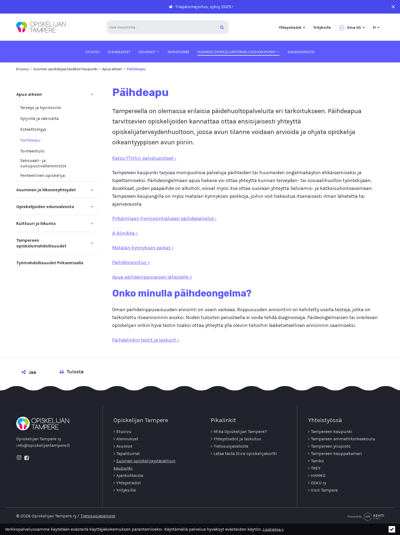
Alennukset (127, 438)
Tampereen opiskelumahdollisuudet (41, 243)
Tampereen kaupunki (331, 431)
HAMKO (318, 475)
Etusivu (22, 69)
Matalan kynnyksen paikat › (142, 248)
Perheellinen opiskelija (42, 175)
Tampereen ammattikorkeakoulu (343, 438)
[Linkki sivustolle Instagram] (19, 458)
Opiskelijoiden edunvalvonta (45, 206)
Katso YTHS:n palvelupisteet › (144, 158)
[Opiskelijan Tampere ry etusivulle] (41, 27)
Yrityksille (126, 490)
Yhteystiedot (128, 482)
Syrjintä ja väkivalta (39, 118)
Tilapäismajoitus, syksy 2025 (203, 6)
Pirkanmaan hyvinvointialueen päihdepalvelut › (164, 219)
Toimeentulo (32, 151)
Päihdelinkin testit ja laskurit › (145, 340)
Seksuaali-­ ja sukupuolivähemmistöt (43, 163)
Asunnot (124, 446)
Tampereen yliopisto (331, 446)
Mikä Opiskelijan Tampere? (240, 431)
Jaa (29, 372)
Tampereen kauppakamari (336, 453)
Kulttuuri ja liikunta (36, 223)
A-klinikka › (125, 233)
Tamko (317, 460)
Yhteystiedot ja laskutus (237, 438)
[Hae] (222, 27)
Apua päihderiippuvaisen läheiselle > (152, 277)
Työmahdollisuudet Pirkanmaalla (49, 262)
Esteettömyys (33, 129)
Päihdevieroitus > (131, 262)
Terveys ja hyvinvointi (41, 107)
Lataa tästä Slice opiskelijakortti (245, 453)
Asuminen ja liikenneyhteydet (46, 189)
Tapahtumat (128, 453)
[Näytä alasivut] (92, 189)
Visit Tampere (324, 490)
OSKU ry (318, 482)
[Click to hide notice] (392, 529)
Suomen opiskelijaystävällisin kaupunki (65, 69)
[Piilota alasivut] (92, 94)
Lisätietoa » (273, 529)
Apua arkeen (112, 69)
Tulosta (71, 371)
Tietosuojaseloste (231, 446)
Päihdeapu (30, 140)
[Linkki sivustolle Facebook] (26, 458)
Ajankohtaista (129, 475)
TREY (316, 468)
